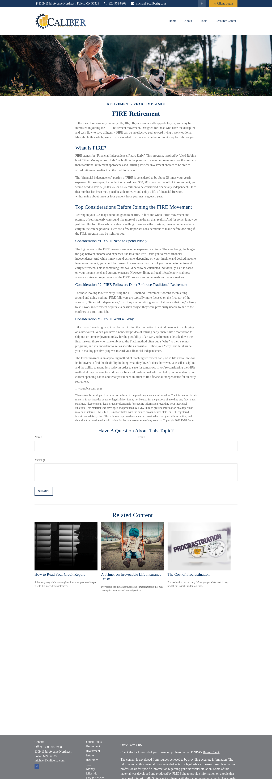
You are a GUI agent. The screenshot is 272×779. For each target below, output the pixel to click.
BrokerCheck (211, 752)
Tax (88, 764)
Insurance (92, 760)
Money (90, 769)
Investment (93, 751)
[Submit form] (44, 491)
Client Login (223, 3)
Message (40, 460)
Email (141, 437)
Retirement (93, 746)
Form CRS (135, 745)
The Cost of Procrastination (189, 574)
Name (38, 437)
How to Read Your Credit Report (60, 574)
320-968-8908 (114, 3)
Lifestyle (91, 773)
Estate (90, 755)
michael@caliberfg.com (148, 3)
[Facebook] (202, 3)
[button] (172, 21)
